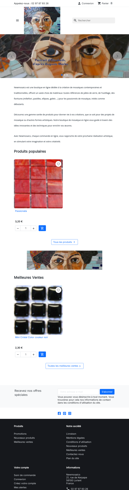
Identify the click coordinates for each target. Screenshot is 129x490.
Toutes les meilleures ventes (65, 366)
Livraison (71, 433)
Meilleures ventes (23, 441)
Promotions (20, 433)
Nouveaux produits (24, 437)
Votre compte (21, 467)
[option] (64, 56)
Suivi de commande (25, 475)
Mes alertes (20, 487)
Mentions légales (75, 437)
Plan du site (72, 458)
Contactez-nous (75, 454)
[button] (85, 3)
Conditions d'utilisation (78, 441)
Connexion (20, 479)
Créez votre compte (25, 483)
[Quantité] (25, 228)
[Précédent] (11, 56)
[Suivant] (117, 56)
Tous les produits (64, 242)
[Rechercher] (93, 20)
